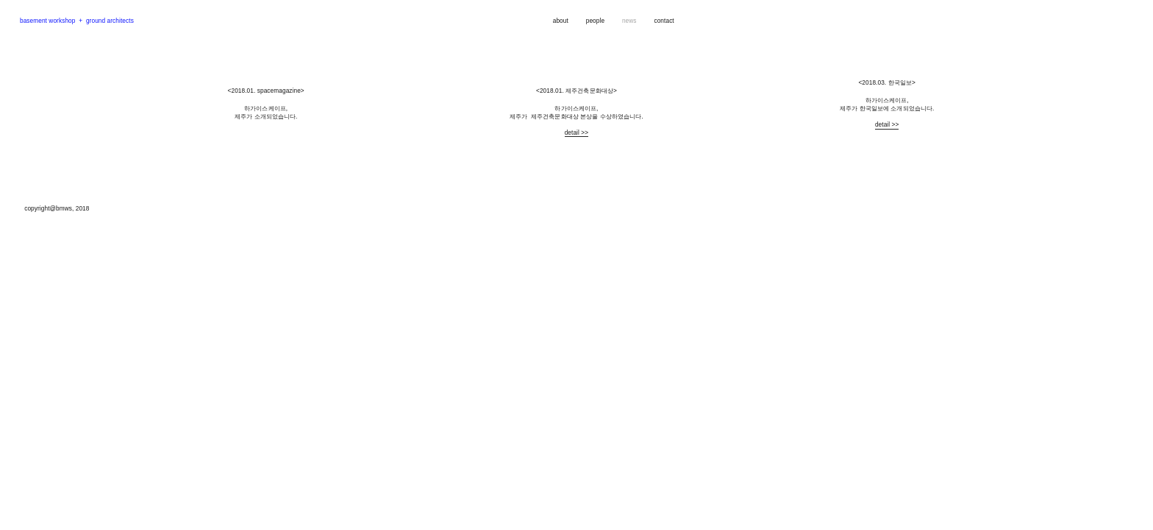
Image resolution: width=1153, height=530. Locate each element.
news (630, 20)
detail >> (577, 132)
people (595, 20)
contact (664, 20)
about (560, 20)
